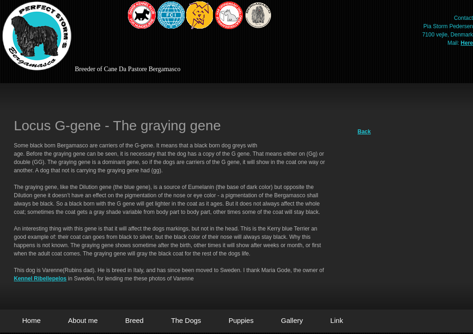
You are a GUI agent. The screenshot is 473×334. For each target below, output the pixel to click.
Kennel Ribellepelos (40, 278)
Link (336, 320)
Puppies (241, 320)
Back (364, 131)
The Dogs (186, 320)
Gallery (292, 320)
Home (31, 320)
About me (82, 320)
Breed (134, 320)
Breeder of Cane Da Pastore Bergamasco (128, 69)
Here (467, 43)
